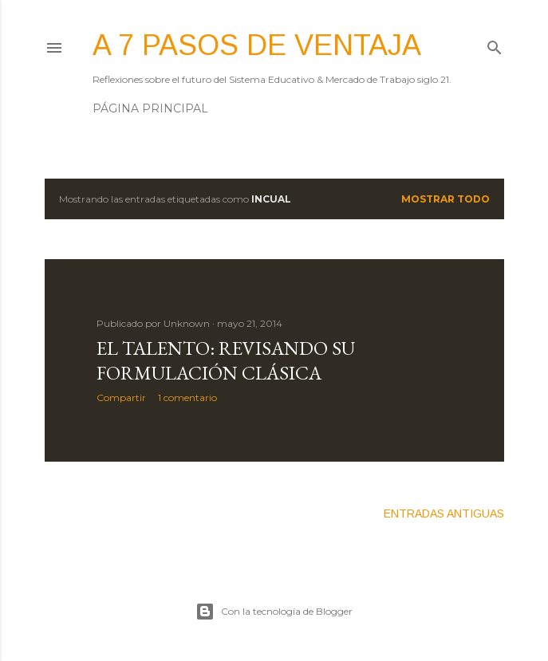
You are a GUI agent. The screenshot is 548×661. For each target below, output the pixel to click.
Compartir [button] (121, 397)
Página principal (150, 108)
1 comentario (187, 397)
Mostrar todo (445, 199)
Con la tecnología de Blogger (274, 611)
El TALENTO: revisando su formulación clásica (226, 360)
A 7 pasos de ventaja (257, 45)
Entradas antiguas (444, 513)
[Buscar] (494, 44)
